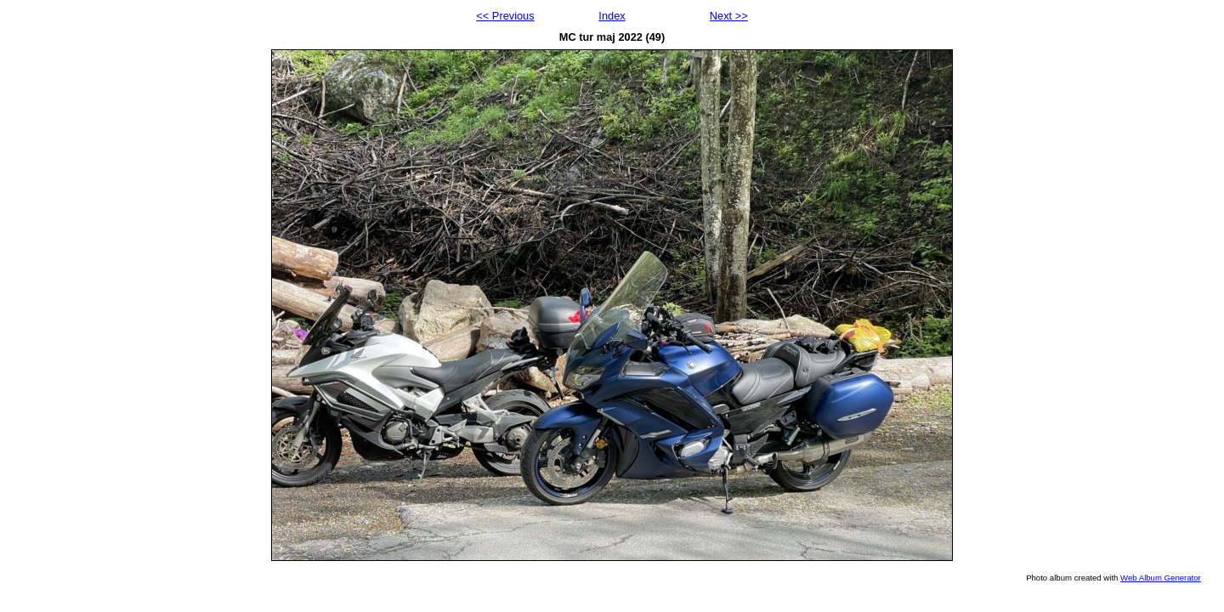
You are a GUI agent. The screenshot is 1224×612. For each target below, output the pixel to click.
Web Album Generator (1160, 577)
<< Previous (505, 15)
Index (611, 15)
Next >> (729, 15)
